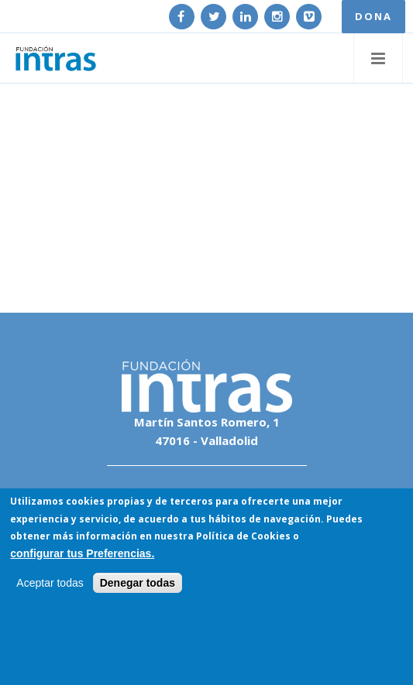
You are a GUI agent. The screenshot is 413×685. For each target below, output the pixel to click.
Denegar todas (137, 583)
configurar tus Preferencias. (82, 553)
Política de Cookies (243, 536)
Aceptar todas (49, 583)
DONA (373, 16)
